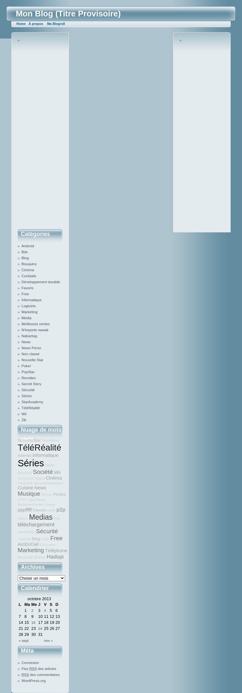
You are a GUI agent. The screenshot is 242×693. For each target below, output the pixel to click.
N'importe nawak (34, 330)
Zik (23, 420)
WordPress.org (33, 681)
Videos (23, 518)
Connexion (30, 663)
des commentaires (40, 675)
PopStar (28, 372)
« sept (23, 640)
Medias (40, 517)
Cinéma (27, 270)
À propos (36, 24)
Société (43, 472)
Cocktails (28, 276)
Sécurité (28, 390)
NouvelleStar (29, 440)
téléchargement (36, 525)
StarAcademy (32, 402)
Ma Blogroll (56, 24)
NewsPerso (26, 532)
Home (21, 24)
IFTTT (22, 500)
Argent (40, 478)
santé (51, 510)
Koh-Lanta (47, 545)
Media (26, 318)
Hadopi (55, 557)
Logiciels (28, 306)
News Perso (31, 348)
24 (40, 628)
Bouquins (29, 264)
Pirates (59, 494)
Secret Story (31, 384)
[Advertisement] (43, 132)
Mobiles (40, 557)
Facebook (25, 483)
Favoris (27, 288)
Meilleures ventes (35, 324)
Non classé (30, 354)
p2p (61, 510)
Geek (45, 539)
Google (50, 504)
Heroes (46, 494)
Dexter (50, 465)
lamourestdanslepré (48, 483)
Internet (24, 455)
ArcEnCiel (28, 544)
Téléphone (56, 550)
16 (33, 622)
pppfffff (25, 509)
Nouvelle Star (32, 360)
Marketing (29, 312)
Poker (26, 366)
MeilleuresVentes (30, 504)
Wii (24, 414)
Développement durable (40, 282)
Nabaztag (29, 336)
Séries (26, 396)
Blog (25, 258)
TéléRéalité (30, 408)
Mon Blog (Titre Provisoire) (68, 13)
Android (27, 246)
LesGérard (25, 478)
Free (25, 294)
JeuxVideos (36, 500)
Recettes (28, 378)
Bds (24, 252)
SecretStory (50, 440)
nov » (48, 640)
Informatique (31, 300)
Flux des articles (38, 669)
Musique (29, 493)
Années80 (25, 557)
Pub (57, 518)
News (26, 342)
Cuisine (25, 487)
